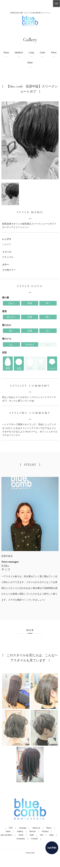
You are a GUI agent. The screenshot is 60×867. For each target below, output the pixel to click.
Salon (8, 831)
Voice (21, 835)
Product (45, 831)
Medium (19, 52)
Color (42, 52)
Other (30, 62)
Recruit (32, 831)
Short (6, 52)
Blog (51, 835)
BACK (30, 630)
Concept (22, 828)
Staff (32, 835)
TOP (10, 828)
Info (41, 835)
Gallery (20, 831)
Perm (53, 52)
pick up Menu (6, 835)
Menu (49, 828)
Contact (34, 839)
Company (20, 839)
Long (31, 52)
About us (36, 828)
